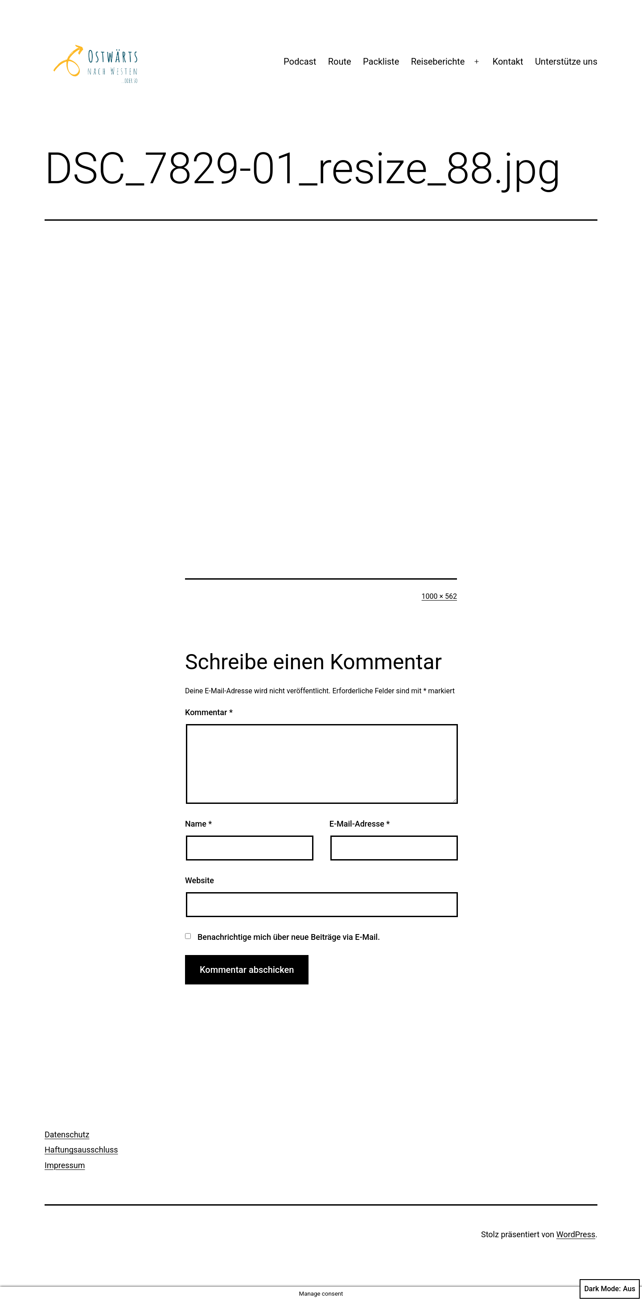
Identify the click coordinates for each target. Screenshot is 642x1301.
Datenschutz (67, 1134)
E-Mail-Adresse (359, 823)
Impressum (65, 1165)
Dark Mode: (609, 1289)
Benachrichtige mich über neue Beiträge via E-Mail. (289, 937)
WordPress (575, 1234)
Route (339, 61)
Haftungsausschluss (81, 1149)
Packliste (381, 61)
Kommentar (209, 712)
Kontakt (508, 61)
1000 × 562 (439, 596)
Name (198, 823)
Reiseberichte (438, 61)
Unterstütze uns (566, 61)
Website (199, 880)
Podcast (300, 61)
